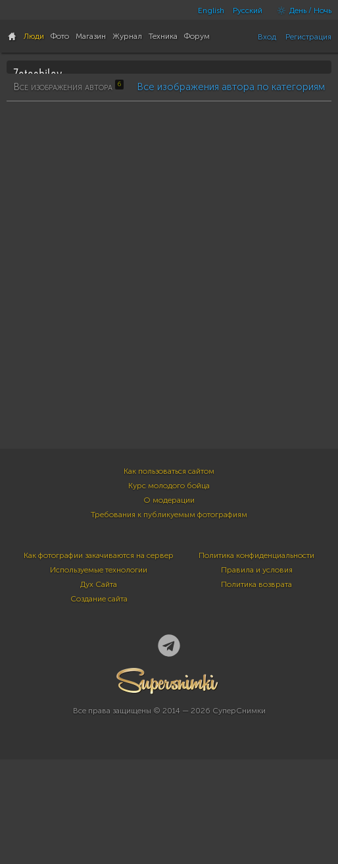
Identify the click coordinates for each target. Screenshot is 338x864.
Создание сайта (99, 719)
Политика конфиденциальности (256, 676)
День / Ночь (301, 10)
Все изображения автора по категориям (231, 431)
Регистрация (308, 36)
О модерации (169, 621)
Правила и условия (257, 691)
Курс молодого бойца (169, 606)
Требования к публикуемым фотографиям (169, 635)
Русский (247, 10)
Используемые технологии (98, 691)
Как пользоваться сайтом (169, 592)
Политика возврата (256, 705)
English (211, 10)
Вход (267, 36)
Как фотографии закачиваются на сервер (99, 676)
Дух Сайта (98, 705)
